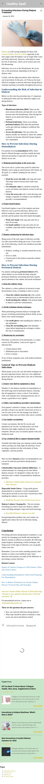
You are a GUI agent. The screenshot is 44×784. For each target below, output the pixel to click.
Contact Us (8, 773)
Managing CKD (31, 626)
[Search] (41, 4)
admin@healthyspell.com (11, 603)
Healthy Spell (16, 4)
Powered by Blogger (22, 780)
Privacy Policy (8, 776)
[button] (41, 11)
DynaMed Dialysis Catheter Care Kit (20, 513)
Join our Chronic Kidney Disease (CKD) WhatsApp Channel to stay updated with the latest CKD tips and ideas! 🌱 (22, 594)
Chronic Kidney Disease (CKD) (14, 54)
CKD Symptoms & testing (15, 626)
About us (7, 775)
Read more (37, 706)
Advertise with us (10, 771)
